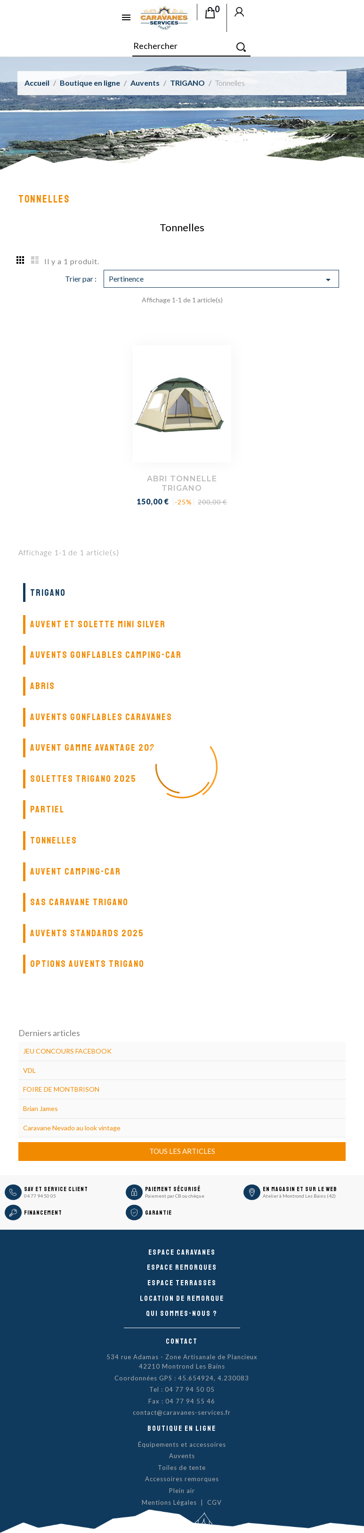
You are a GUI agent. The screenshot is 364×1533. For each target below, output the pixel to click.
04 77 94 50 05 (40, 1196)
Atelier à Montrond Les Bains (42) (299, 1196)
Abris (42, 686)
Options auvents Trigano (87, 964)
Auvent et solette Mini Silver (98, 624)
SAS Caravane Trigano (79, 902)
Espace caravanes (182, 1252)
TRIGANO (48, 593)
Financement (43, 1213)
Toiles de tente (182, 1467)
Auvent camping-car (75, 871)
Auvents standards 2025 (87, 933)
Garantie (158, 1213)
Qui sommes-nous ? (182, 1313)
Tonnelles (53, 840)
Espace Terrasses (182, 1283)
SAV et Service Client (56, 1189)
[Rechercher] (191, 46)
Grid (21, 259)
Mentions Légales (169, 1502)
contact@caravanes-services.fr (182, 1412)
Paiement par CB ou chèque (174, 1196)
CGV (214, 1502)
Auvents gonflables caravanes (101, 717)
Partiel (47, 809)
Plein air (182, 1490)
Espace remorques (182, 1267)
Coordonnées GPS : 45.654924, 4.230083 (181, 1378)
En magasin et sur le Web (300, 1189)
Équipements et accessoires (182, 1444)
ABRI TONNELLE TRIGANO (182, 483)
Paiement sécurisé (173, 1189)
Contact (182, 1341)
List (35, 259)
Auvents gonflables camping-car (106, 655)
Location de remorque (182, 1298)
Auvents (182, 1456)
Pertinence (221, 279)
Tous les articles (182, 1151)
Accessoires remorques (182, 1479)
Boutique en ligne (181, 1428)
